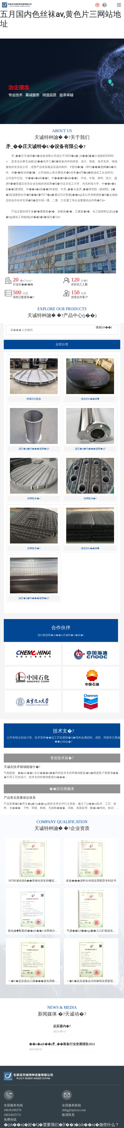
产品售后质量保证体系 (20, 797)
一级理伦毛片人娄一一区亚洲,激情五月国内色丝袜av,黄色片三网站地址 (60, 14)
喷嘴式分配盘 (34, 398)
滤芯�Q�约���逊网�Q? (34, 448)
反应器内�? (62, 1026)
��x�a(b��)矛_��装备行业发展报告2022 (62, 1044)
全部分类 (62, 344)
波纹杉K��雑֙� (90, 398)
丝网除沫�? (33, 498)
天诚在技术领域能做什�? (22, 766)
